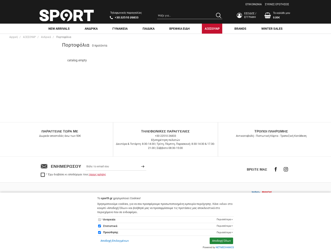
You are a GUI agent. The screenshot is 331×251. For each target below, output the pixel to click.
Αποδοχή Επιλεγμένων (114, 240)
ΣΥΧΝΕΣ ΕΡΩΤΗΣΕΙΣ (277, 4)
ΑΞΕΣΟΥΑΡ (212, 28)
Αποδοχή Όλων (221, 240)
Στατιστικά (110, 226)
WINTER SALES (272, 28)
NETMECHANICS (225, 247)
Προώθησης (110, 232)
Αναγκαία (109, 219)
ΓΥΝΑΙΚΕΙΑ (120, 28)
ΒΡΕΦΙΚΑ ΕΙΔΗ (179, 28)
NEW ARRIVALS (59, 28)
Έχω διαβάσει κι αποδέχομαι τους (77, 174)
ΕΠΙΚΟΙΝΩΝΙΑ (253, 4)
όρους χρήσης (97, 174)
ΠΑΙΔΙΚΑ (149, 28)
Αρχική (13, 37)
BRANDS (240, 28)
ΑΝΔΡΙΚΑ (91, 28)
